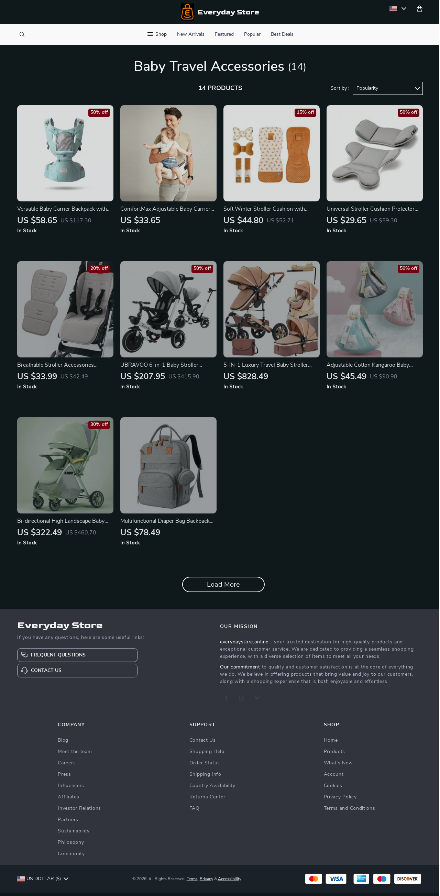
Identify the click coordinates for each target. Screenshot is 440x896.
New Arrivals (191, 34)
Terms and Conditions (349, 811)
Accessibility (229, 882)
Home (331, 743)
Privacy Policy (340, 800)
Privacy (206, 882)
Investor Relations (79, 811)
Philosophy (71, 845)
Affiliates (68, 800)
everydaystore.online (244, 645)
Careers (67, 766)
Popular (252, 34)
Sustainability (74, 834)
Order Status (204, 766)
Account (334, 777)
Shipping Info (205, 777)
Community (71, 857)
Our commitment (240, 670)
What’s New (338, 766)
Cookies (333, 789)
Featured (224, 34)
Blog (63, 743)
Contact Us (202, 743)
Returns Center (207, 800)
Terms (192, 882)
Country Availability (212, 789)
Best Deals (282, 34)
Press (64, 777)
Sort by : (340, 91)
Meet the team (75, 755)
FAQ (194, 811)
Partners (68, 823)
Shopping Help (206, 755)
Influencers (71, 789)
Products (334, 755)
